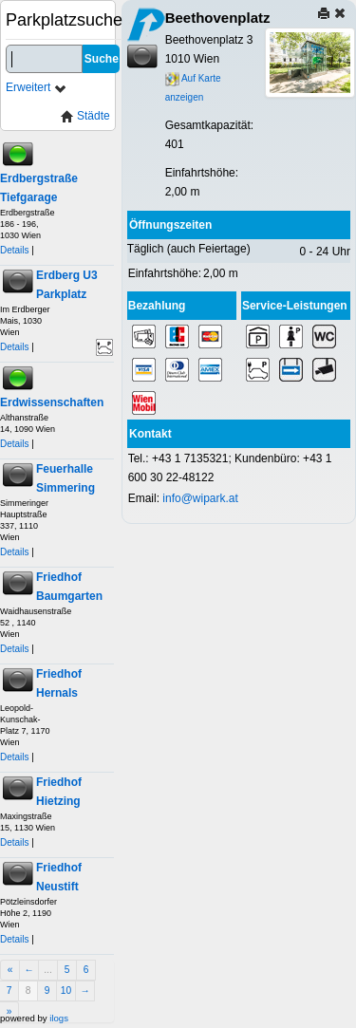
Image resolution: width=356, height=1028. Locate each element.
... (48, 969)
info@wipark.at (200, 498)
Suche (101, 58)
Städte (85, 116)
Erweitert (36, 88)
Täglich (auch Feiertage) (189, 248)
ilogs (58, 1018)
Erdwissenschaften (51, 402)
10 (66, 990)
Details (14, 250)
